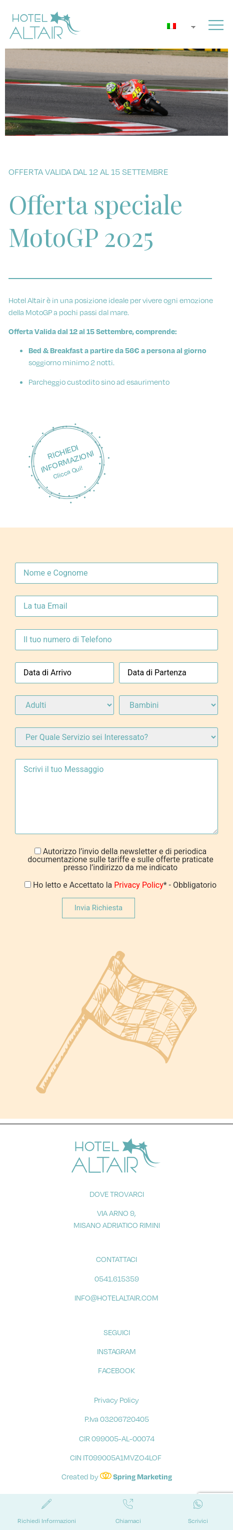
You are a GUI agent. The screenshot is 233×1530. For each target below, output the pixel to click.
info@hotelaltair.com (116, 1303)
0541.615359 (116, 1284)
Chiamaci (128, 1520)
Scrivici (198, 1520)
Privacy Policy (139, 890)
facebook (116, 1376)
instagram (116, 1357)
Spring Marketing (142, 1481)
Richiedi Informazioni (47, 1520)
